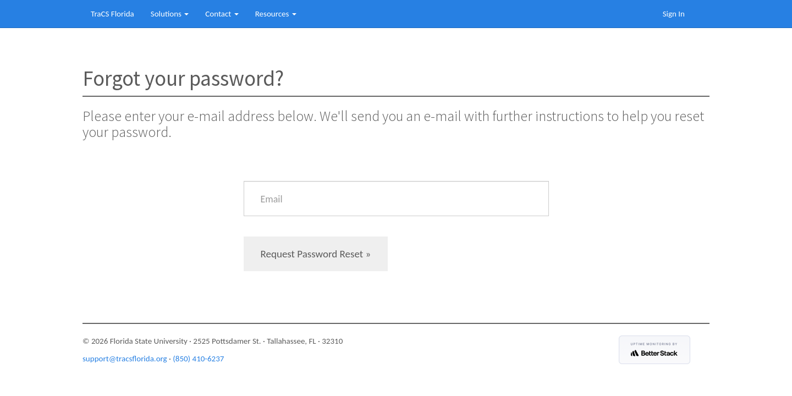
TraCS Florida (112, 14)
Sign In (674, 14)
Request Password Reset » (316, 254)
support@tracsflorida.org (124, 359)
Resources (275, 14)
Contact (221, 14)
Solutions (170, 14)
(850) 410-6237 (198, 359)
